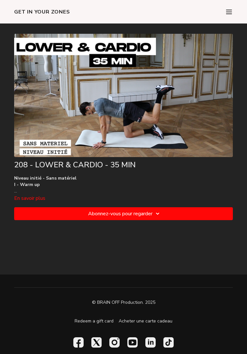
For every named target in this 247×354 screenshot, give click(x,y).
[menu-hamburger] (229, 12)
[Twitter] (96, 342)
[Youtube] (132, 342)
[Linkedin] (150, 342)
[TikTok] (168, 342)
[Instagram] (114, 342)
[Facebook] (78, 342)
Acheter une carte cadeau (145, 321)
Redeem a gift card (94, 321)
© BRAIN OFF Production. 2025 (123, 302)
